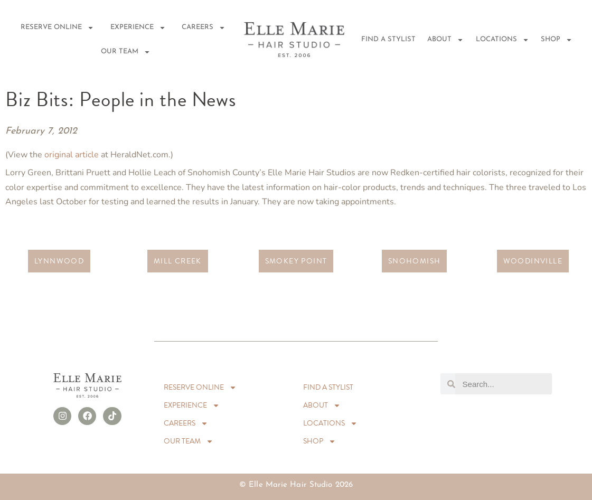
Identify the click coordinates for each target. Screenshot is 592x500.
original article (71, 155)
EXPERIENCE (138, 27)
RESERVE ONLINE (57, 27)
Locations (502, 40)
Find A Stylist (388, 39)
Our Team (126, 52)
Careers (203, 27)
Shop (556, 40)
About (445, 40)
